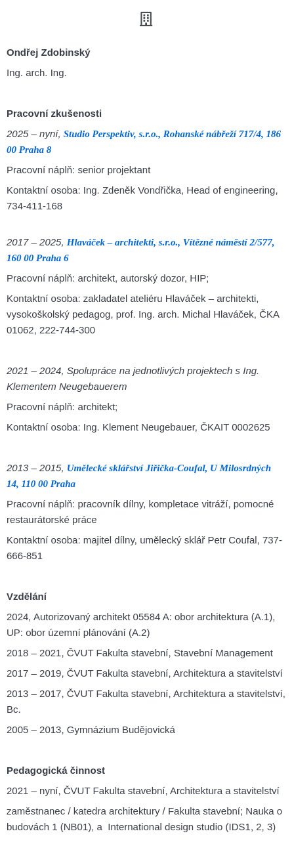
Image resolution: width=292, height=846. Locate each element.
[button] (146, 19)
